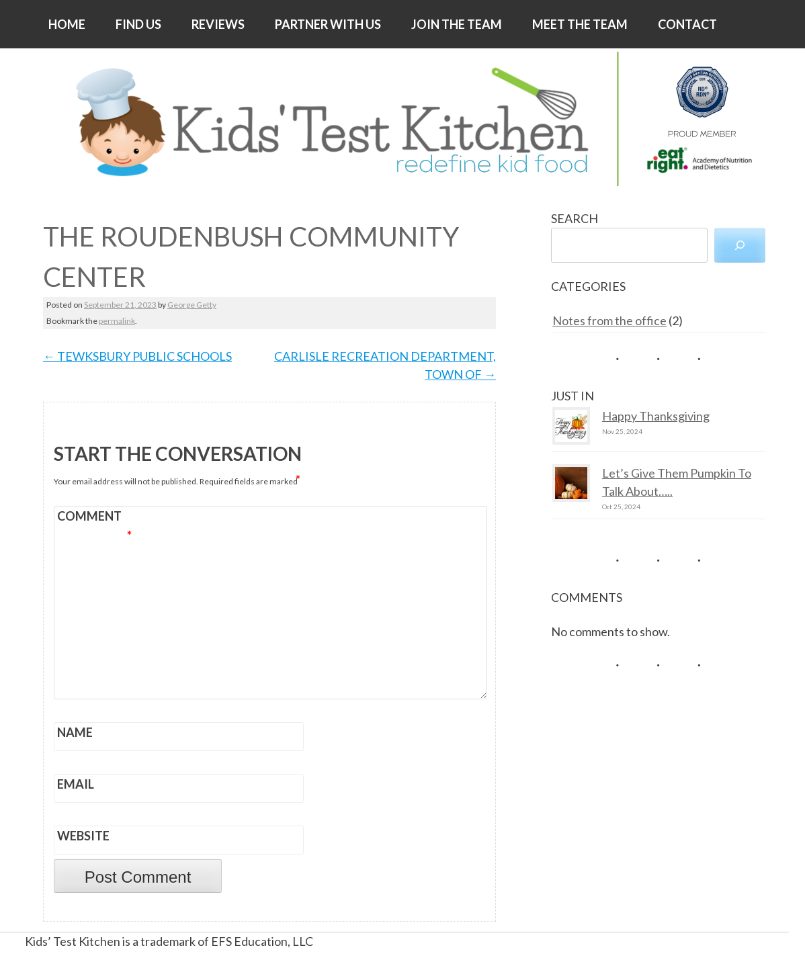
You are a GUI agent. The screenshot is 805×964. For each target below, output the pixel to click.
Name (75, 732)
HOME (66, 24)
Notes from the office (609, 320)
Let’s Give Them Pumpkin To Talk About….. (676, 482)
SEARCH (574, 218)
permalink (117, 321)
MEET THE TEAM (580, 24)
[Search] (739, 245)
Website (83, 835)
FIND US (138, 24)
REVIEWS (218, 24)
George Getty (191, 305)
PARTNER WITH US (328, 24)
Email (75, 784)
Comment (94, 518)
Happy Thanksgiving (656, 415)
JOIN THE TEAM (456, 24)
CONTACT (687, 24)
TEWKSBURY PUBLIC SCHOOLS (137, 356)
